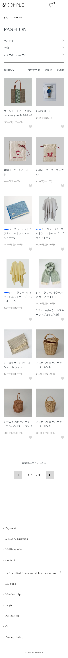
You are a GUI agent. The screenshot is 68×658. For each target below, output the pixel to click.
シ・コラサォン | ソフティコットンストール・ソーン (17, 233)
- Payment (9, 528)
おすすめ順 (33, 70)
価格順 (48, 70)
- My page (9, 583)
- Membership (12, 594)
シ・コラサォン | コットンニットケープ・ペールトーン (18, 297)
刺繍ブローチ (43, 111)
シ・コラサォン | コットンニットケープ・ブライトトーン (50, 233)
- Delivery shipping (15, 538)
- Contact (9, 560)
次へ (50, 475)
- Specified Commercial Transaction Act (32, 573)
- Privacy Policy (13, 637)
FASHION (18, 18)
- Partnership (11, 615)
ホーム (6, 18)
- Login (8, 605)
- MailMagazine (13, 549)
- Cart (7, 626)
